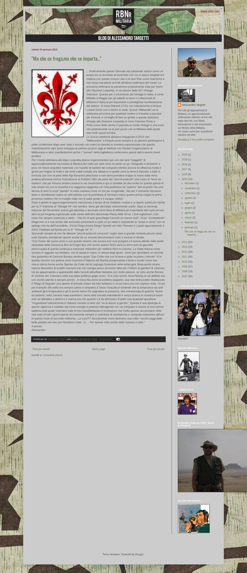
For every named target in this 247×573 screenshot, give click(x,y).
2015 (185, 179)
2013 (185, 246)
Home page (98, 349)
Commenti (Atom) (52, 355)
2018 (185, 164)
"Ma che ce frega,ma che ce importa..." (66, 58)
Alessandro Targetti (193, 104)
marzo (188, 217)
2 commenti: (106, 339)
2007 (185, 276)
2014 (185, 242)
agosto (189, 198)
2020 (185, 154)
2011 (185, 256)
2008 (185, 271)
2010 (185, 261)
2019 (185, 159)
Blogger (139, 554)
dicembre (190, 183)
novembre (191, 188)
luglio (188, 203)
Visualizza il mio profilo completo (196, 139)
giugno (189, 207)
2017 (185, 169)
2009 (185, 266)
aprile (188, 212)
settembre (191, 193)
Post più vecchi (155, 349)
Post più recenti (41, 349)
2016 (185, 174)
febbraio (190, 222)
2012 (185, 251)
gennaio (189, 227)
